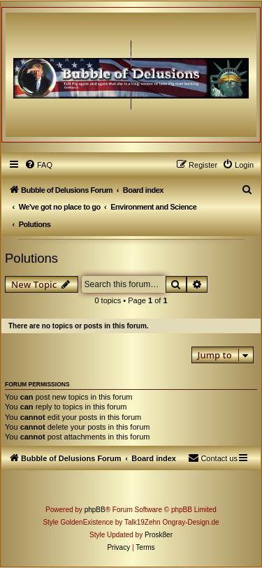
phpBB (95, 510)
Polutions (31, 258)
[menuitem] (38, 165)
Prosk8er (159, 535)
